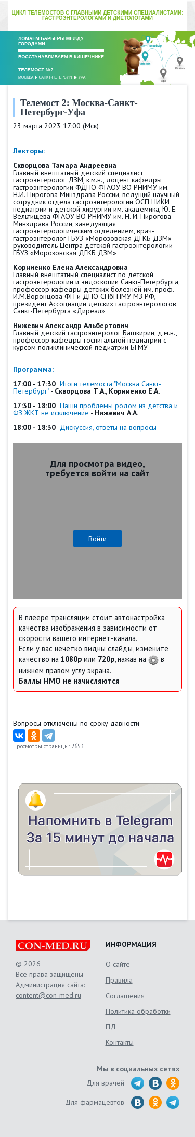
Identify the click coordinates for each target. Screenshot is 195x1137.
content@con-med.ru (48, 995)
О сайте (118, 964)
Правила (119, 980)
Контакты (120, 1042)
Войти (97, 538)
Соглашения (125, 995)
